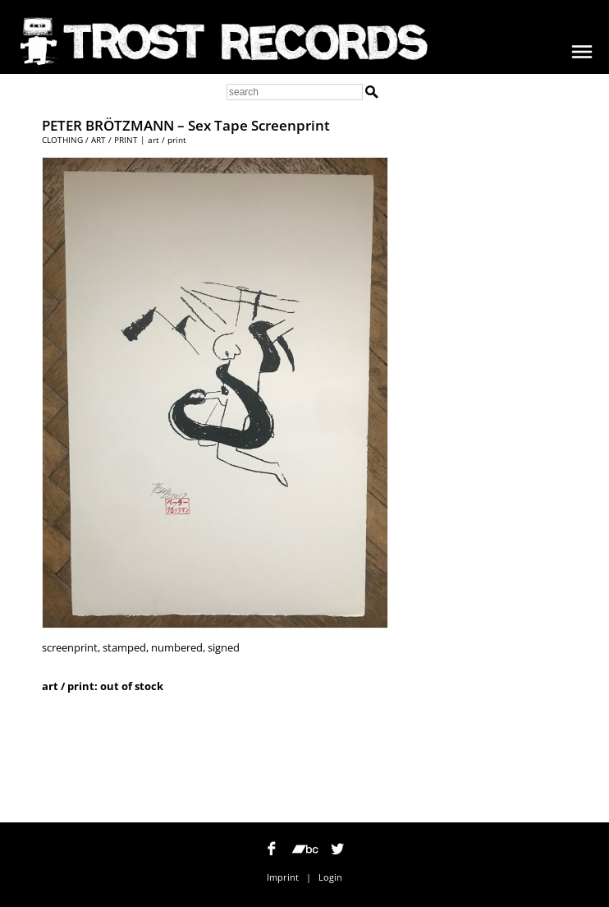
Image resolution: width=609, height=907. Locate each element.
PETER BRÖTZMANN (108, 125)
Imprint (283, 877)
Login (330, 877)
